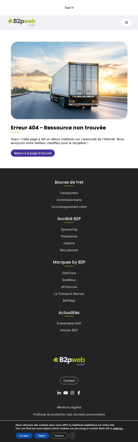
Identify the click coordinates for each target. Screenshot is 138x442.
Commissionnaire (69, 200)
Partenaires (69, 236)
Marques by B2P (69, 262)
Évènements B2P (69, 323)
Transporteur (69, 193)
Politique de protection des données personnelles (69, 414)
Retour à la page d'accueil (33, 153)
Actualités (69, 312)
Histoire (69, 243)
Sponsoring (69, 229)
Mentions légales (69, 407)
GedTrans (69, 273)
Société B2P (69, 218)
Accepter (24, 435)
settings (118, 428)
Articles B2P (69, 330)
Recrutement (69, 250)
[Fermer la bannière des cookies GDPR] (72, 436)
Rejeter (41, 435)
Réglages (59, 435)
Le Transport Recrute (69, 294)
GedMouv (69, 280)
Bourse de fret (69, 182)
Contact (69, 380)
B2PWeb (69, 301)
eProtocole (69, 287)
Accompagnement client (69, 207)
